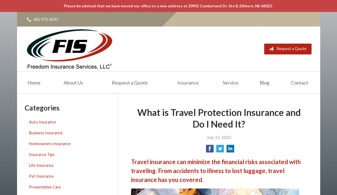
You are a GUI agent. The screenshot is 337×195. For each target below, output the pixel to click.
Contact (299, 83)
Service (230, 83)
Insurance (188, 83)
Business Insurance (46, 133)
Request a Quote (286, 49)
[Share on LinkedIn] (230, 150)
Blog (264, 83)
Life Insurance (41, 165)
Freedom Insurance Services (69, 49)
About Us (73, 83)
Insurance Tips (42, 154)
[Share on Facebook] (210, 150)
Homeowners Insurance (50, 143)
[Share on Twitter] (220, 150)
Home (34, 83)
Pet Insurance (41, 176)
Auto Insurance (42, 122)
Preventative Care (45, 187)
